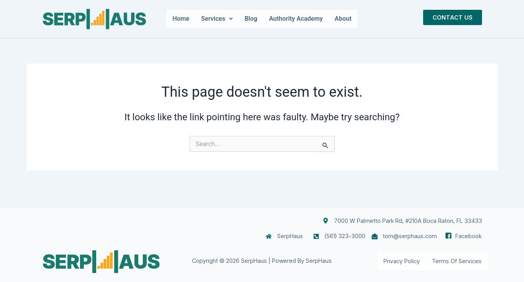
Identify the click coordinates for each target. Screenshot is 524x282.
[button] (217, 19)
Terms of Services (457, 261)
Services (217, 18)
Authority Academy (296, 18)
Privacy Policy (401, 261)
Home (180, 18)
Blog (251, 18)
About (343, 18)
